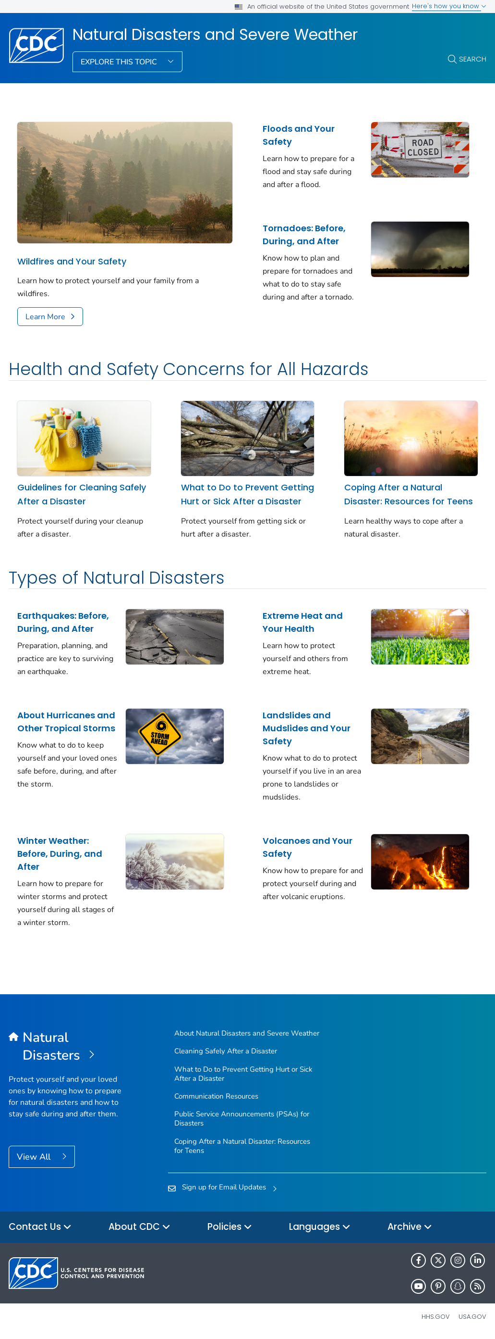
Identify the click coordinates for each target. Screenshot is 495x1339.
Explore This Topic (120, 62)
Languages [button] (319, 1227)
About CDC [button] (139, 1227)
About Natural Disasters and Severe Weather (246, 1033)
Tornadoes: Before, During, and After (304, 234)
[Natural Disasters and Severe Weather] (68, 1046)
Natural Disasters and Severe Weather (215, 34)
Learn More (45, 317)
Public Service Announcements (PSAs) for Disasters (241, 1118)
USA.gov (472, 1316)
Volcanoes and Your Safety (307, 847)
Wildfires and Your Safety (71, 261)
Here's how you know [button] (449, 6)
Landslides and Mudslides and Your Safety (306, 728)
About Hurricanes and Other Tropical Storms (66, 721)
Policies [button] (229, 1227)
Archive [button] (409, 1227)
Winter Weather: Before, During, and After (59, 854)
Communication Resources (216, 1096)
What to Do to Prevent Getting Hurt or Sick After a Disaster (247, 494)
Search (472, 59)
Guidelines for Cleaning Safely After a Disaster (81, 494)
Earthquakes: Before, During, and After (63, 622)
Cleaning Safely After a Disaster (225, 1051)
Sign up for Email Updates (224, 1187)
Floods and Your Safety (299, 135)
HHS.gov (436, 1316)
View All (35, 1157)
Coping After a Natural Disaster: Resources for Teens (408, 494)
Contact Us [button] (40, 1227)
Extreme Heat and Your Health (303, 622)
